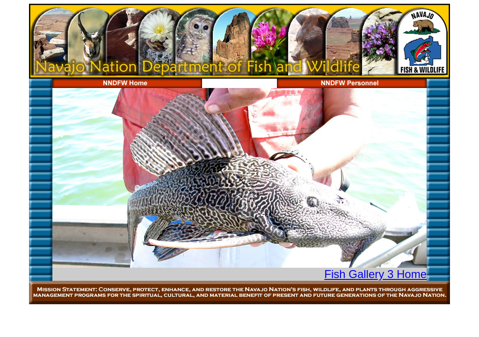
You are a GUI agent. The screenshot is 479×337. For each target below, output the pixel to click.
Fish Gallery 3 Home (375, 274)
